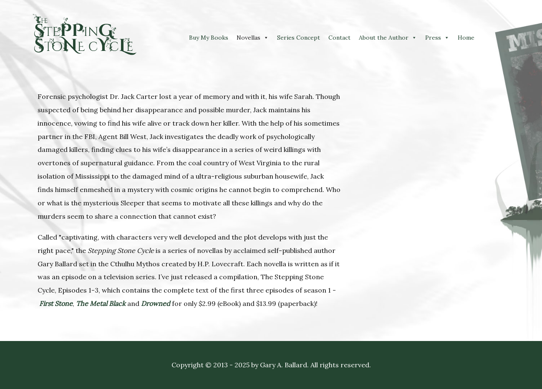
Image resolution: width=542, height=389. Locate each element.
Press (433, 37)
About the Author (383, 37)
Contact (339, 37)
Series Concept (298, 37)
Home (466, 37)
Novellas (248, 37)
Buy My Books (208, 37)
